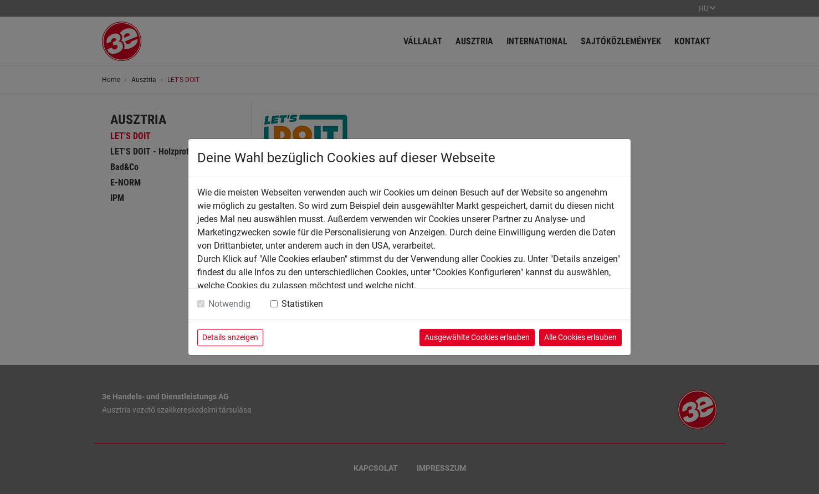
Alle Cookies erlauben (580, 337)
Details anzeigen (230, 337)
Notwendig (229, 304)
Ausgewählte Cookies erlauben (477, 337)
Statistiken (302, 304)
